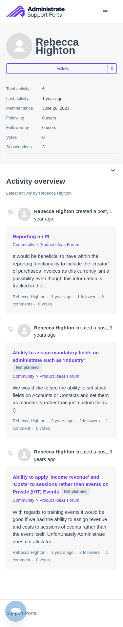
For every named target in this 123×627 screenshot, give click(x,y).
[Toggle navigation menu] (105, 12)
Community (23, 244)
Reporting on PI (31, 236)
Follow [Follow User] (62, 68)
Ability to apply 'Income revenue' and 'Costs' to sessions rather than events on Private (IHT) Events (61, 484)
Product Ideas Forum (59, 244)
